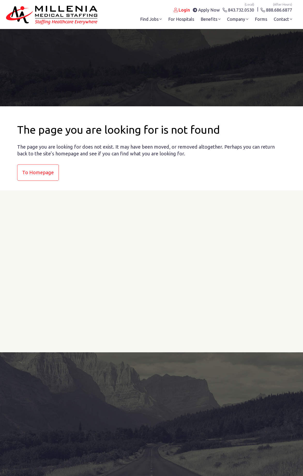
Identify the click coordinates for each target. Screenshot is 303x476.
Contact (283, 19)
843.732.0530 (238, 9)
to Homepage (38, 172)
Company (237, 19)
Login (182, 9)
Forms (261, 19)
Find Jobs (151, 19)
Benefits (210, 19)
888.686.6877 (276, 9)
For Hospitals (181, 19)
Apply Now (206, 9)
